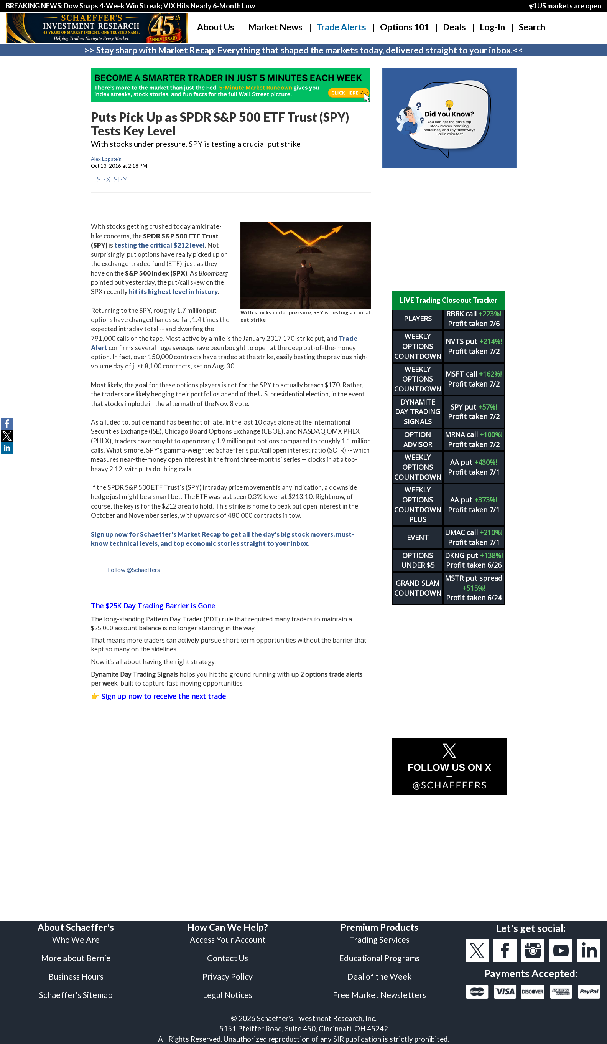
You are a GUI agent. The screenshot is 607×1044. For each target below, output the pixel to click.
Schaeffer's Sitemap (76, 995)
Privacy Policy (227, 976)
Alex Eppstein (106, 159)
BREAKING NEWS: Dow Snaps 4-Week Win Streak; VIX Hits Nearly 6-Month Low (130, 6)
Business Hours (76, 976)
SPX (104, 179)
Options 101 (404, 27)
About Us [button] (215, 27)
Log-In (492, 27)
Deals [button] (454, 27)
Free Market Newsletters (379, 995)
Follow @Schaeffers (134, 569)
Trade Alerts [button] (341, 27)
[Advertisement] (449, 230)
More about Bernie (76, 958)
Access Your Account (228, 940)
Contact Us (227, 958)
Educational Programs (379, 958)
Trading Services (379, 940)
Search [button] (532, 27)
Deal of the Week (379, 976)
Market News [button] (275, 27)
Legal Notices (227, 995)
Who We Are (76, 940)
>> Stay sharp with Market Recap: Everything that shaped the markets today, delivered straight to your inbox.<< (303, 50)
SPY (121, 179)
